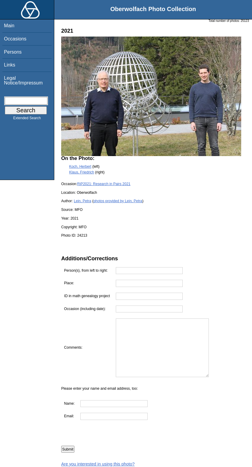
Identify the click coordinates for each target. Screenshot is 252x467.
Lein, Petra (82, 201)
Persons (13, 52)
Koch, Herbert (80, 166)
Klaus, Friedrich (81, 172)
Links (9, 64)
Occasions (15, 38)
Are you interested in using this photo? (98, 464)
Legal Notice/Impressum (23, 80)
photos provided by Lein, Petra (117, 201)
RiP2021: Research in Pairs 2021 (103, 184)
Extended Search (27, 119)
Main (9, 25)
